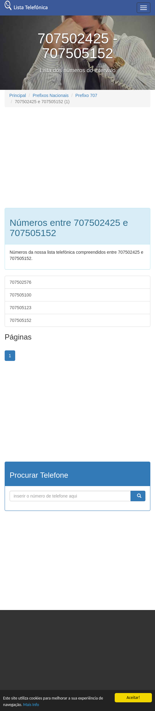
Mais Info (31, 704)
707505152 (20, 320)
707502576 (20, 282)
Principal (17, 95)
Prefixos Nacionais (51, 95)
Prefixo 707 (86, 95)
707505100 (20, 294)
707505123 (20, 307)
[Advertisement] (57, 156)
